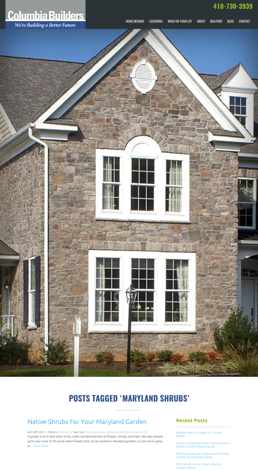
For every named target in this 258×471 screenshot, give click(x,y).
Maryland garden (105, 432)
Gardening (63, 432)
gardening (90, 432)
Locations (156, 21)
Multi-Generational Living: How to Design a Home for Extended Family (202, 455)
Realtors (216, 21)
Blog (230, 21)
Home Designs (135, 21)
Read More (41, 445)
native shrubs (141, 432)
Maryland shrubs (124, 432)
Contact (244, 21)
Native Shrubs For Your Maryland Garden (87, 421)
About (201, 21)
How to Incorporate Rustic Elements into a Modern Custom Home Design (203, 445)
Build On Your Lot (180, 21)
